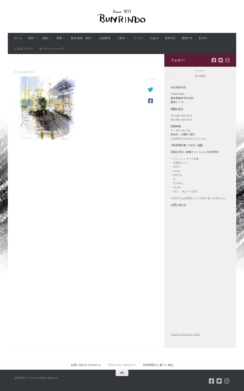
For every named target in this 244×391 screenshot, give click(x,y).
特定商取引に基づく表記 (158, 365)
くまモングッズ (23, 48)
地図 (200, 145)
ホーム (18, 38)
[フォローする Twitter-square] (220, 60)
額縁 (45, 38)
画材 (31, 38)
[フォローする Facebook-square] (213, 60)
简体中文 (170, 38)
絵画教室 (105, 38)
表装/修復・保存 (81, 38)
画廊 (59, 38)
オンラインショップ (51, 48)
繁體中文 (187, 38)
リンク (137, 38)
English (154, 38)
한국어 (203, 38)
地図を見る (177, 108)
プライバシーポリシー (122, 365)
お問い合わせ (178, 204)
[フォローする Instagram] (227, 60)
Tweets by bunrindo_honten (185, 334)
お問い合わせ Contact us (85, 365)
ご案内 (121, 38)
